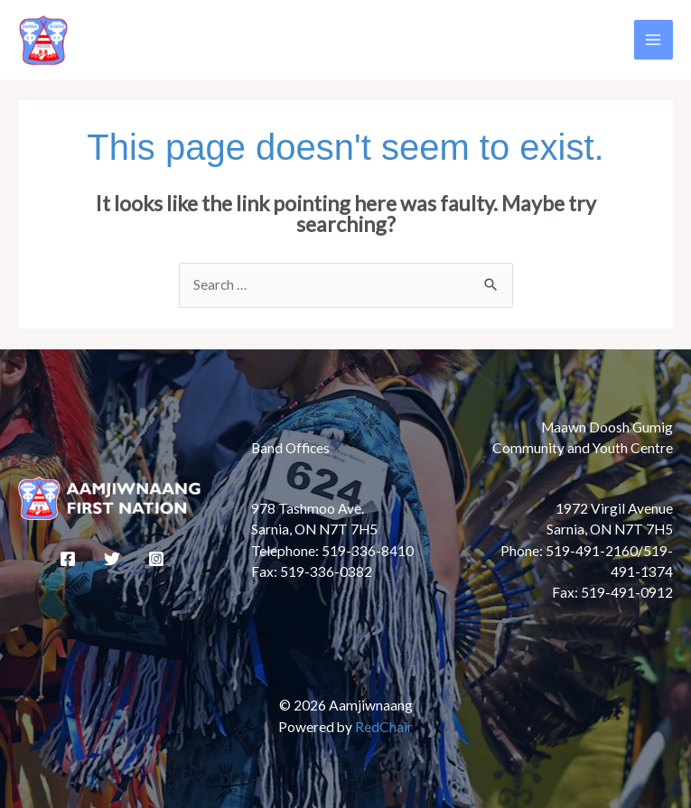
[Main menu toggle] (653, 39)
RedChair (384, 727)
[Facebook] (68, 559)
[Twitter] (112, 559)
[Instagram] (156, 559)
